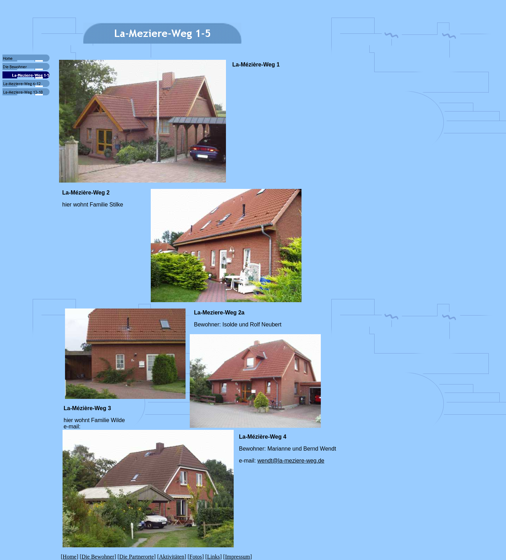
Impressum (237, 557)
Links (213, 557)
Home (69, 557)
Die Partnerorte (136, 557)
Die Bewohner (98, 557)
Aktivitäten (171, 557)
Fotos (195, 557)
